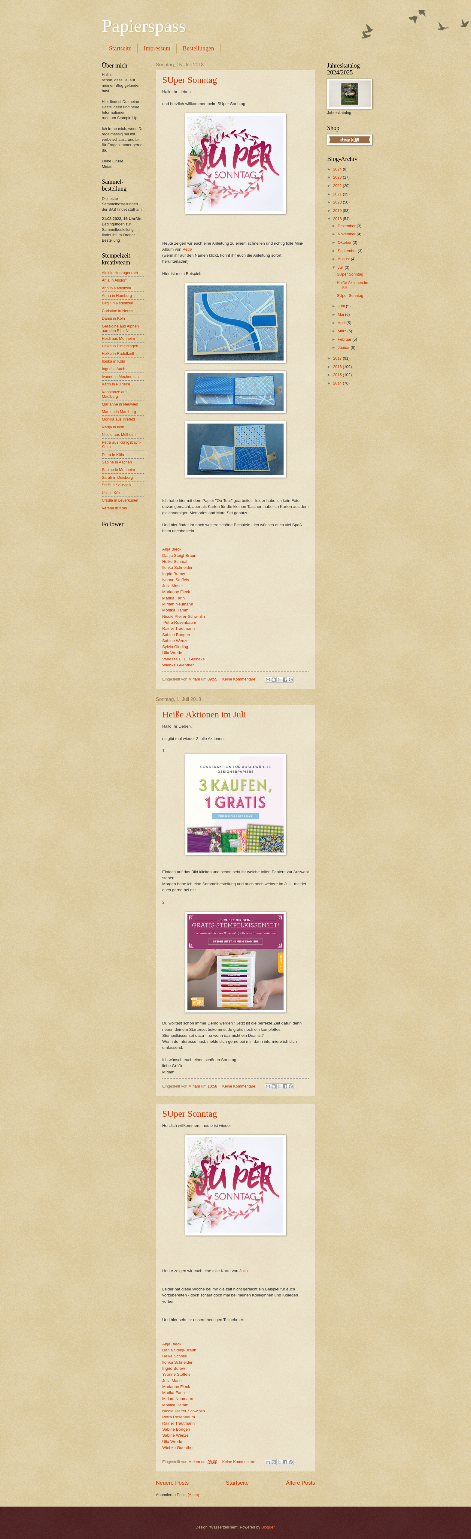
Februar (345, 339)
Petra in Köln (113, 454)
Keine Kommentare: (239, 679)
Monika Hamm (175, 610)
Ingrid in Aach (113, 369)
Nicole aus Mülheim (118, 434)
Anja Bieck (171, 549)
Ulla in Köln (111, 492)
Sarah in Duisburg (117, 477)
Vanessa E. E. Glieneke (183, 659)
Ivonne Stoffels (175, 580)
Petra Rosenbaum (179, 622)
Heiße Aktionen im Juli (204, 714)
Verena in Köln (114, 508)
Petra (187, 249)
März (342, 331)
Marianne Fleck (176, 592)
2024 (338, 169)
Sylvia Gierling (175, 646)
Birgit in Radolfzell (117, 303)
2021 (338, 194)
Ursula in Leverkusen (120, 500)
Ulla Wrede (172, 652)
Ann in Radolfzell (116, 288)
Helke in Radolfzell (118, 353)
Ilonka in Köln (113, 361)
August (344, 259)
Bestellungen (198, 48)
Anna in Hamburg (117, 295)
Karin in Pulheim (116, 384)
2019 (338, 210)
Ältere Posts (300, 1483)
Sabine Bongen (176, 634)
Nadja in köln (113, 427)
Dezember (347, 226)
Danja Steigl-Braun (179, 555)
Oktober (345, 242)
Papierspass (144, 26)
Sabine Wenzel (176, 640)
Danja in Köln (113, 318)
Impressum (157, 48)
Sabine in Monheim (118, 469)
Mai (341, 314)
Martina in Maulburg (119, 411)
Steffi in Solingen (116, 485)
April (342, 323)
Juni (342, 306)
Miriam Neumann (177, 604)
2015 (338, 375)
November (347, 234)
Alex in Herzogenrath (120, 272)
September (348, 251)
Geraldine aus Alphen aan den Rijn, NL (120, 328)
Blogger (268, 1527)
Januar (344, 347)
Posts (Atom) (188, 1494)
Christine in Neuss (117, 311)
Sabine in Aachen (117, 462)
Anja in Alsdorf (114, 280)
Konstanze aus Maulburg (114, 394)
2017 (338, 358)
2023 (338, 177)
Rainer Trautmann (178, 628)
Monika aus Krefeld (118, 419)
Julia (243, 1271)
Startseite (120, 48)
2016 (338, 366)
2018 (338, 218)
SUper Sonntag (189, 80)
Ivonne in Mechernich (120, 376)
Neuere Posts (172, 1483)
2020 (338, 202)
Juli (341, 267)
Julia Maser (172, 586)
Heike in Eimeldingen (120, 346)
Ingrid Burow (173, 574)
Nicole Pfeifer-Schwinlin (183, 616)
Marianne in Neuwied (120, 404)
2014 (338, 383)
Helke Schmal (174, 561)
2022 (338, 185)
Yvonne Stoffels (176, 1374)
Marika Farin (173, 598)
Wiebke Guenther (178, 665)
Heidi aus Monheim (118, 338)
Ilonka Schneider (177, 567)
